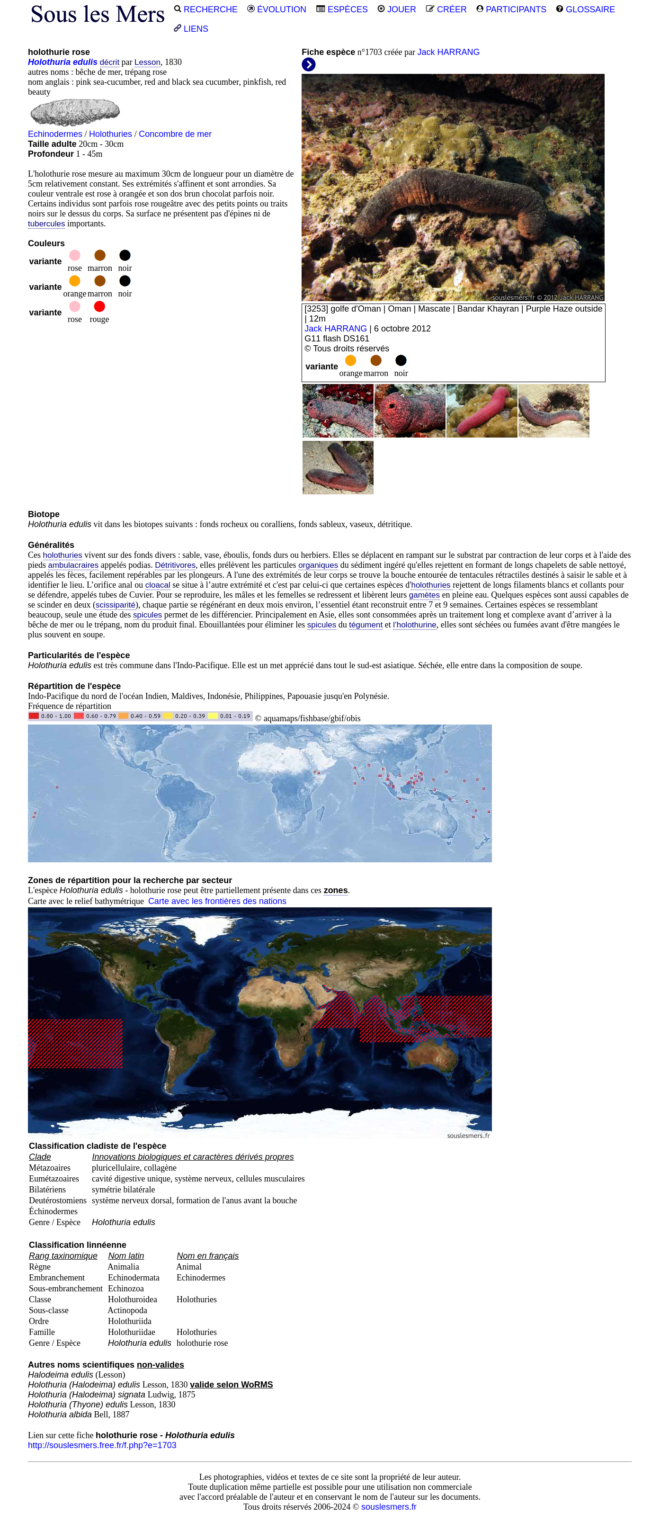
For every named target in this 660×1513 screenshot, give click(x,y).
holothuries (62, 555)
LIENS (191, 29)
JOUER (396, 9)
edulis (85, 62)
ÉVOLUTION (276, 9)
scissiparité (115, 604)
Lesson (147, 62)
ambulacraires (73, 565)
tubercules (46, 223)
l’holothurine (415, 624)
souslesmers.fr (389, 1507)
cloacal (157, 585)
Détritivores (175, 565)
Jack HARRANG (448, 52)
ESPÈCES (342, 9)
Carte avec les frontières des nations (217, 901)
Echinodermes (55, 134)
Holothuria (49, 62)
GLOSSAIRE (585, 9)
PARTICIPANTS (511, 9)
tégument (366, 624)
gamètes (424, 595)
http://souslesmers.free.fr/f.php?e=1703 (102, 1445)
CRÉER (446, 9)
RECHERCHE (206, 9)
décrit (110, 62)
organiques (318, 565)
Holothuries (110, 134)
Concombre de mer (175, 134)
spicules (147, 614)
